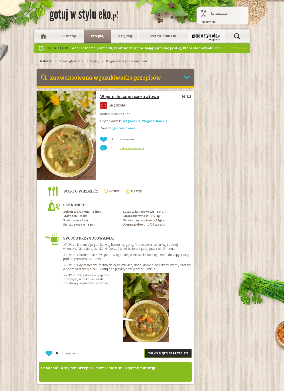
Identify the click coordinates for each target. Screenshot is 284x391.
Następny (41, 48)
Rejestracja (207, 22)
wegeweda (112, 105)
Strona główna (69, 61)
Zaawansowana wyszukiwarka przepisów (105, 77)
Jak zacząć (68, 35)
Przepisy (98, 35)
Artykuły (125, 35)
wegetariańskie (155, 121)
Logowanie (219, 13)
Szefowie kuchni (163, 35)
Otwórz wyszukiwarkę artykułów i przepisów (237, 36)
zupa (126, 114)
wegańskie (131, 121)
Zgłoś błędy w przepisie (168, 353)
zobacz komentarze (132, 148)
